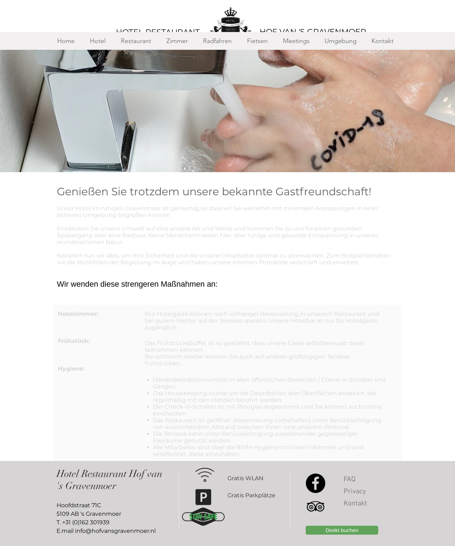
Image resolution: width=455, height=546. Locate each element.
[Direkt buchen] (342, 530)
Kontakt (355, 503)
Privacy (355, 491)
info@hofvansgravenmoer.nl (115, 531)
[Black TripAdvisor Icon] (315, 506)
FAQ (349, 479)
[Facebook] (315, 483)
